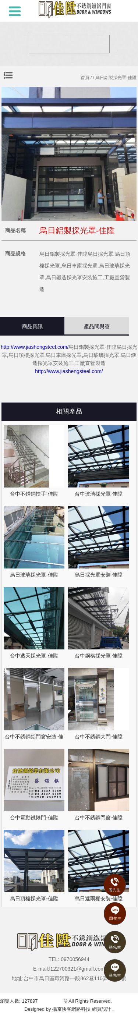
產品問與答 (97, 326)
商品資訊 (32, 326)
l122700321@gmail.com (77, 969)
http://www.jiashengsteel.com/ (34, 347)
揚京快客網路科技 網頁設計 (81, 1009)
